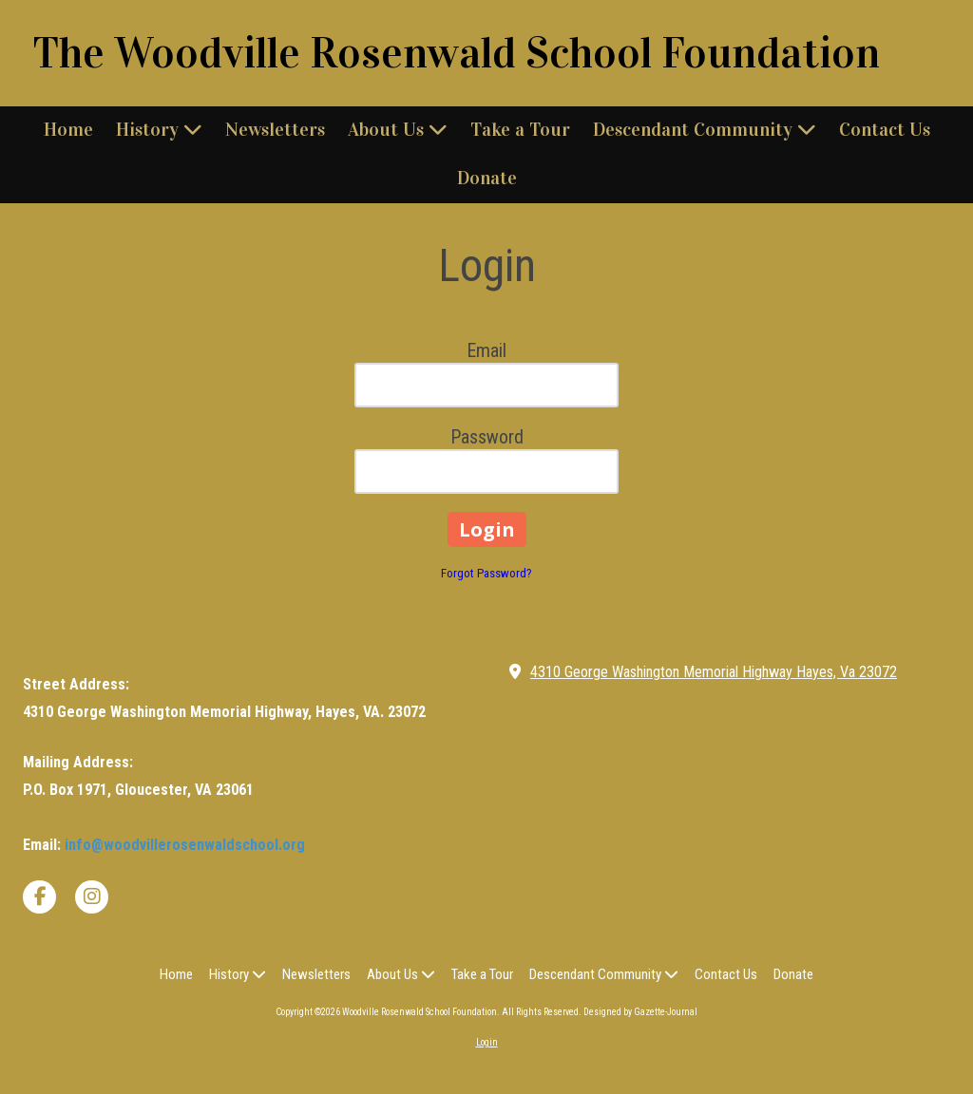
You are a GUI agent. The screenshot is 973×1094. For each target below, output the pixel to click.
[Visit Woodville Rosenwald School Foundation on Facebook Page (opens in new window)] (39, 897)
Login (487, 1042)
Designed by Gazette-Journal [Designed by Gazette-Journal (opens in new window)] (640, 1012)
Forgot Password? (486, 573)
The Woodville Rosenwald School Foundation (456, 53)
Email (486, 350)
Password (487, 436)
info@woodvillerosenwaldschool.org (185, 845)
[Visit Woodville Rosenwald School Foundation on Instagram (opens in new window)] (91, 897)
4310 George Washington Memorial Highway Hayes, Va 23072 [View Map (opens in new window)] (713, 672)
